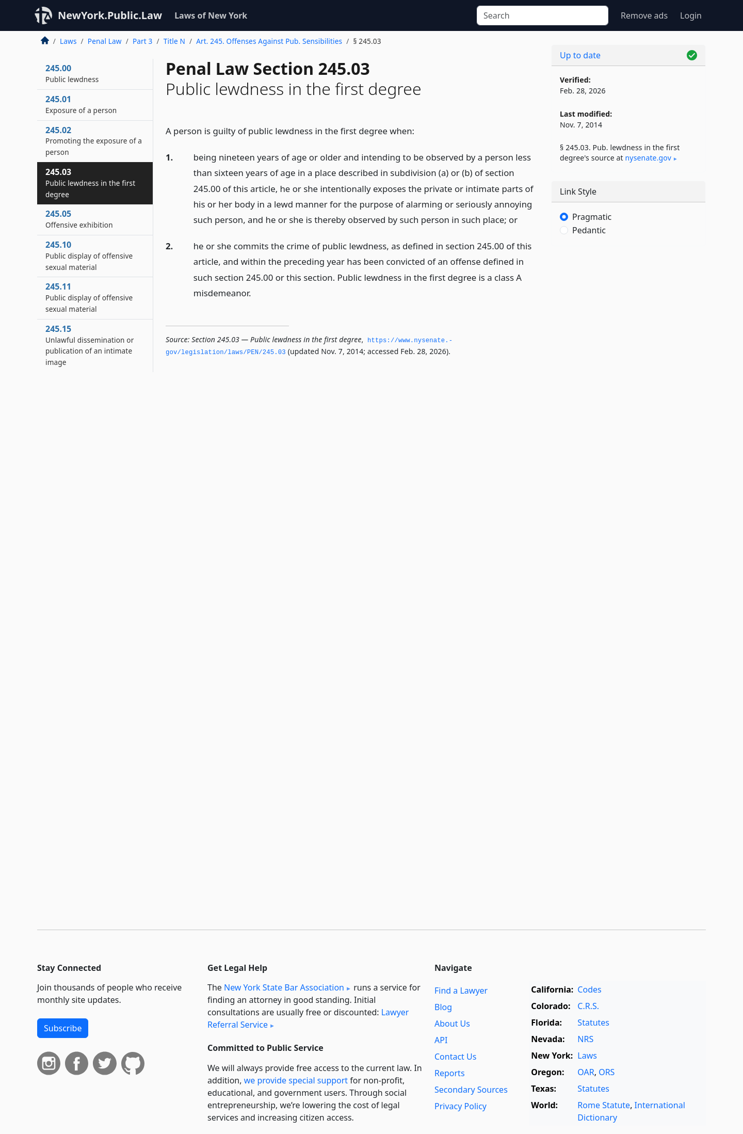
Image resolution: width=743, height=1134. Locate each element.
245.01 (81, 104)
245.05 (79, 219)
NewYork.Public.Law (110, 15)
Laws (68, 41)
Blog (443, 1007)
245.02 (93, 140)
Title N (174, 41)
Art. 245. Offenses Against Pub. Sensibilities (269, 41)
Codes (589, 989)
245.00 (72, 73)
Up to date (580, 55)
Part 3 (143, 41)
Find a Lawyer (461, 990)
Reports (449, 1073)
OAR (585, 1072)
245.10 (89, 255)
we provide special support (296, 1080)
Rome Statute (603, 1105)
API (440, 1040)
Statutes (593, 1022)
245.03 (90, 182)
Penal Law (105, 41)
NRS (585, 1039)
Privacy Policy (460, 1106)
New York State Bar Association (284, 987)
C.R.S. (588, 1006)
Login (691, 15)
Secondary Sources (471, 1089)
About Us (452, 1023)
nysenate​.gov (648, 158)
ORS (607, 1072)
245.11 (89, 297)
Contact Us (455, 1056)
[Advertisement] (628, 415)
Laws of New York (210, 15)
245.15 (89, 345)
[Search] (542, 15)
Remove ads (644, 15)
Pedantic (589, 230)
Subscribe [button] (63, 1028)
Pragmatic (591, 216)
